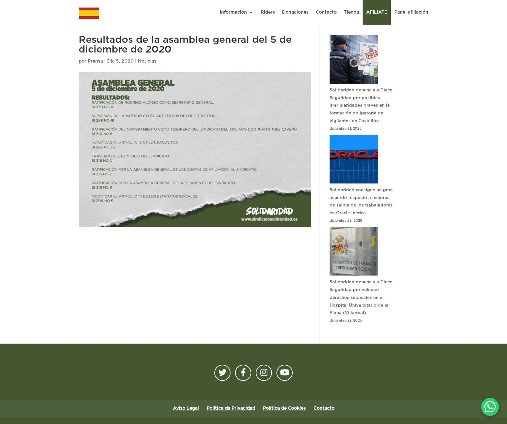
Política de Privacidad (231, 408)
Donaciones (295, 12)
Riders (268, 12)
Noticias (147, 61)
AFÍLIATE (376, 12)
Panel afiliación (411, 12)
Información (233, 12)
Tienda (351, 12)
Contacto (326, 12)
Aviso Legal (186, 408)
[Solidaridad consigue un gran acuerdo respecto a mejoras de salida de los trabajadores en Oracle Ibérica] (354, 160)
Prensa (95, 61)
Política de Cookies (284, 408)
